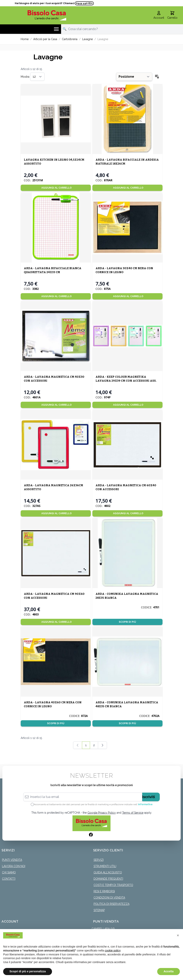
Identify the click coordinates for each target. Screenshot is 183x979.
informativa (145, 804)
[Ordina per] (134, 77)
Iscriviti (148, 797)
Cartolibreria (69, 39)
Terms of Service (132, 812)
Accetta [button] (168, 971)
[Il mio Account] (158, 15)
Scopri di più (127, 622)
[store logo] (47, 15)
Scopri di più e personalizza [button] (27, 971)
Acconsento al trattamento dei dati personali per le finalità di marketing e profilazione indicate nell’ (93, 804)
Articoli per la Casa (45, 39)
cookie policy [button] (112, 950)
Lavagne (87, 39)
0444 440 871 (84, 3)
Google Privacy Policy (101, 812)
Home (25, 39)
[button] (178, 935)
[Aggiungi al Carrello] (56, 188)
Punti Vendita (12, 859)
